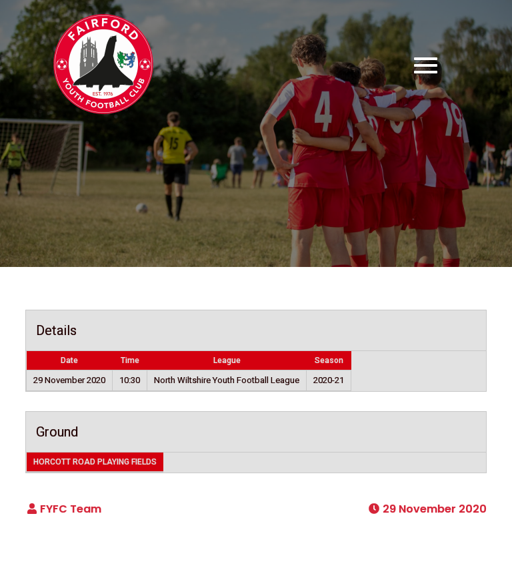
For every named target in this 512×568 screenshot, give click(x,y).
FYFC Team (70, 509)
